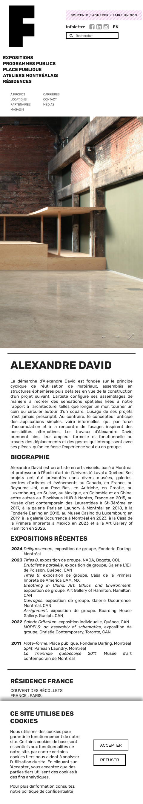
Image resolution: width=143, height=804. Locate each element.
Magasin (17, 109)
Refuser (109, 760)
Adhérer (100, 15)
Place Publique (22, 69)
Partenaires (20, 104)
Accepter (111, 745)
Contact (50, 99)
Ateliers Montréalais (30, 75)
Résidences (17, 81)
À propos (17, 94)
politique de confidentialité (47, 791)
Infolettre (75, 26)
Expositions (18, 57)
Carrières (51, 94)
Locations (18, 99)
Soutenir (79, 15)
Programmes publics (29, 63)
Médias (48, 104)
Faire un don (125, 15)
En (116, 26)
